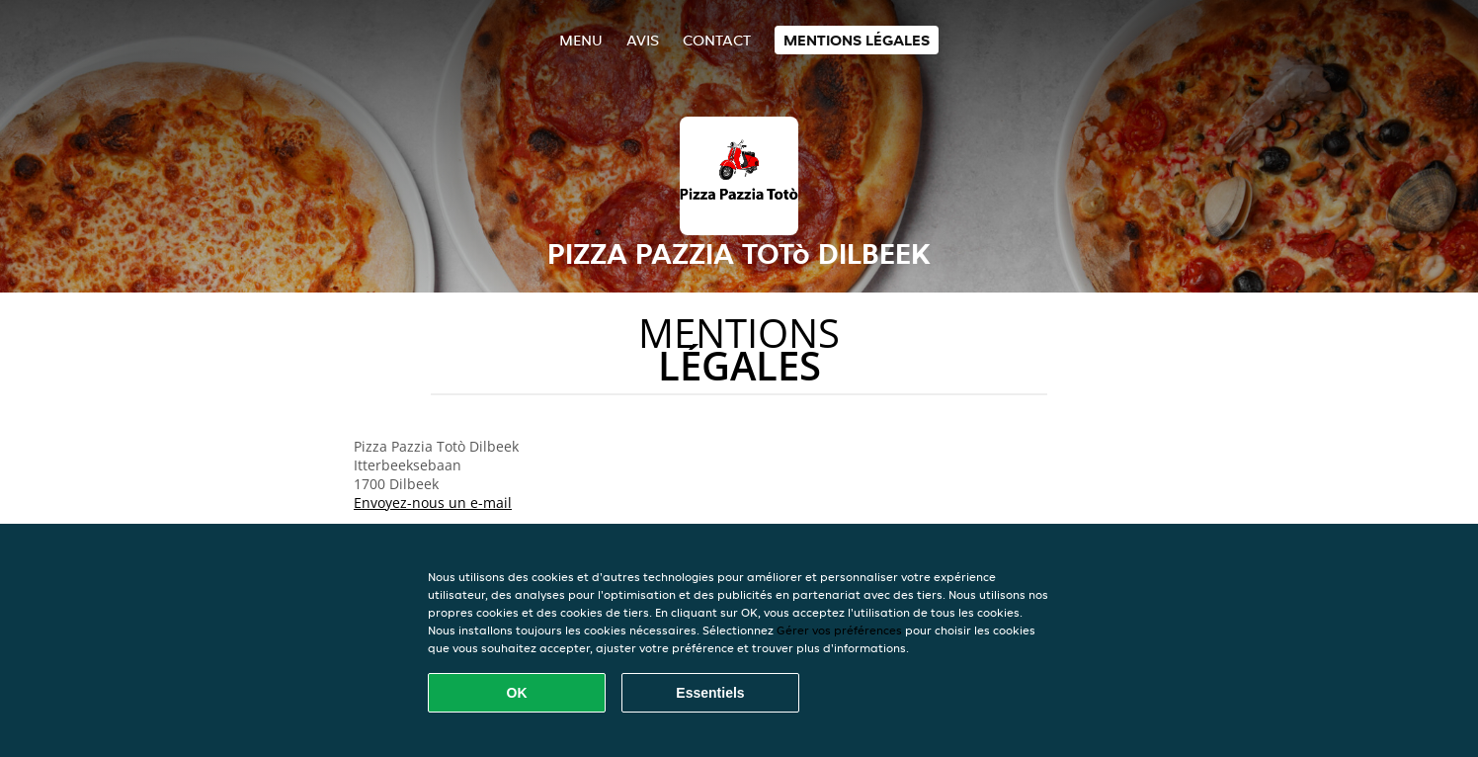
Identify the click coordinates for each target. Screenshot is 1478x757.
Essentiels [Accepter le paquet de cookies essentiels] (710, 693)
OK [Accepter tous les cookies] (517, 693)
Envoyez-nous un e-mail (433, 502)
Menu (581, 40)
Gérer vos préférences (839, 630)
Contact (717, 40)
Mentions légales (856, 40)
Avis (642, 40)
